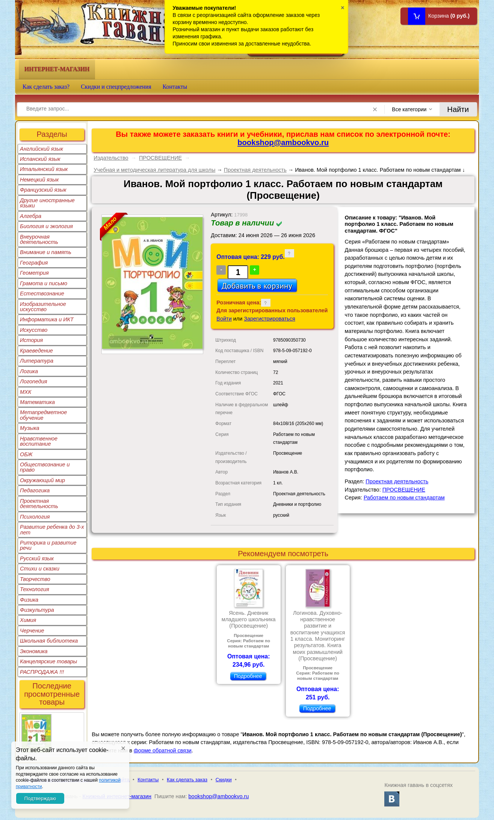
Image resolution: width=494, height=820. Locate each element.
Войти (223, 319)
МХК (25, 392)
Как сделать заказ (187, 779)
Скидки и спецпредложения (116, 86)
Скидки (224, 779)
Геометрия (34, 273)
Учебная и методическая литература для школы (154, 170)
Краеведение (36, 351)
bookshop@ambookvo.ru (283, 142)
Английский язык (41, 149)
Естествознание (42, 293)
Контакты (175, 86)
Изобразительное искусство (43, 306)
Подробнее (248, 676)
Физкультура (37, 610)
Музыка (29, 428)
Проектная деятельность (39, 503)
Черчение (32, 631)
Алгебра (30, 216)
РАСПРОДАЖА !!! (42, 672)
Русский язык (37, 558)
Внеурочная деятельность (39, 239)
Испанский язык (40, 159)
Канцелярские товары (48, 661)
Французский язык (43, 190)
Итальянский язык (44, 169)
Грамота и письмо (43, 283)
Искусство (33, 330)
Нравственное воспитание (38, 441)
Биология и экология (46, 226)
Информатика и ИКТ (47, 319)
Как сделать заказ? (46, 86)
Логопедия (33, 381)
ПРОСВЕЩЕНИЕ (160, 158)
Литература (36, 361)
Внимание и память (45, 252)
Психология (35, 517)
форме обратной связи (163, 750)
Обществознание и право (45, 467)
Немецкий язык (39, 180)
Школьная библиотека (49, 641)
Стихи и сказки (39, 569)
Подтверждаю (40, 798)
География (34, 263)
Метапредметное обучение (43, 415)
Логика (29, 371)
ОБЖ (26, 454)
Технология (34, 589)
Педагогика (35, 490)
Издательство (111, 158)
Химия (28, 620)
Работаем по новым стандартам (404, 498)
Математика (37, 402)
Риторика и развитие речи (48, 545)
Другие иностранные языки (47, 203)
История (31, 340)
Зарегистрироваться (269, 319)
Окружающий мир (42, 480)
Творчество (35, 579)
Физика (29, 600)
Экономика (34, 651)
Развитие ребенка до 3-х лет (52, 529)
